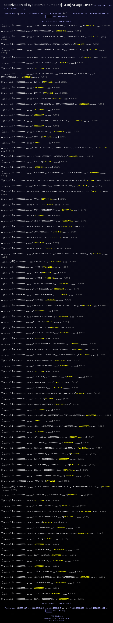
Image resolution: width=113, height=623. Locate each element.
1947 (69, 14)
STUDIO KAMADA (10, 9)
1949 (78, 14)
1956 (107, 14)
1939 (34, 14)
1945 (59, 14)
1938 (29, 14)
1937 (25, 14)
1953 (95, 14)
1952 (90, 14)
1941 (42, 14)
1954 (99, 14)
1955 (103, 14)
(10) (7, 25)
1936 (21, 14)
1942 (46, 14)
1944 (55, 14)
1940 (38, 14)
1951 (86, 14)
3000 (54, 16)
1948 (74, 14)
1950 (82, 14)
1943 (51, 14)
